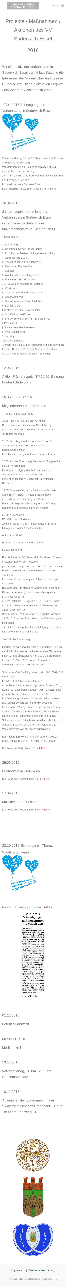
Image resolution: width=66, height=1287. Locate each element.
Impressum (17, 1270)
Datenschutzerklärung (42, 1270)
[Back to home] (19, 5)
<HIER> (47, 907)
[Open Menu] (58, 5)
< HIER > (44, 779)
